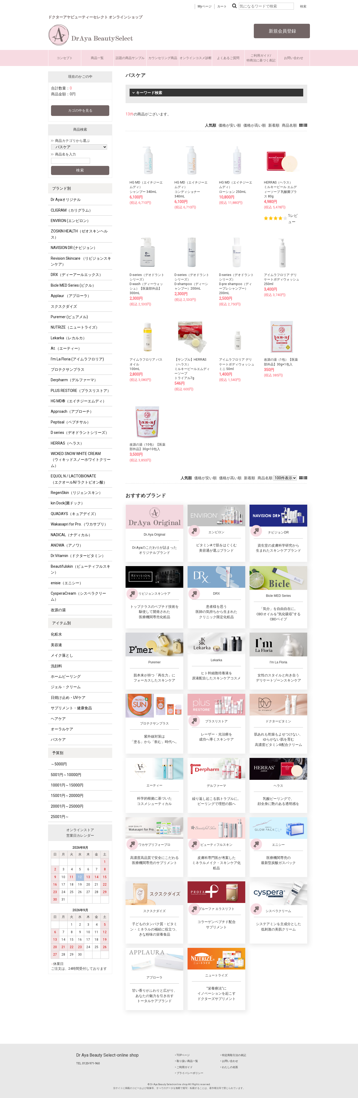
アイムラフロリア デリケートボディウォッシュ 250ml (281, 279)
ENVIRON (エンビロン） (71, 221)
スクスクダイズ (64, 306)
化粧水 (56, 634)
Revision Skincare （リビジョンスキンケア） (81, 261)
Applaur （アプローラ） (71, 296)
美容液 (56, 645)
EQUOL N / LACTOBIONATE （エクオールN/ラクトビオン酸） (79, 479)
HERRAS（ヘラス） (67, 443)
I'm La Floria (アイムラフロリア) (77, 359)
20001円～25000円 (67, 806)
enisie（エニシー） (67, 583)
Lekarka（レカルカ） (69, 338)
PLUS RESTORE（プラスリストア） (81, 390)
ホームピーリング (66, 676)
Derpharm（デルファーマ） (74, 380)
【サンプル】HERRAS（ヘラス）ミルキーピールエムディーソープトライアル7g (192, 369)
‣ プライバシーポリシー (189, 1073)
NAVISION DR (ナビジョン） (74, 248)
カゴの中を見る (80, 110)
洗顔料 (56, 666)
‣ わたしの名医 (229, 1067)
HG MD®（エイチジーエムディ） (78, 401)
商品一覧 (97, 58)
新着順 (273, 125)
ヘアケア (58, 719)
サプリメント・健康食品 (71, 708)
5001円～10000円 (66, 775)
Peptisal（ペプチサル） (71, 422)
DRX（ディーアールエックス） (77, 274)
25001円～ (60, 817)
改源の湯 (58, 610)
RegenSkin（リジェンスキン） (77, 492)
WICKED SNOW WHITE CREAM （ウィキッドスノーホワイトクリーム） (81, 459)
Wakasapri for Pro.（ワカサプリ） (79, 524)
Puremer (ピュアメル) (69, 317)
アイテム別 (61, 623)
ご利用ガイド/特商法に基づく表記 (261, 58)
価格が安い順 (230, 125)
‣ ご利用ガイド (184, 1067)
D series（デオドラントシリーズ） (80, 432)
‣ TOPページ (182, 1055)
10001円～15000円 (67, 785)
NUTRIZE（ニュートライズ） (75, 327)
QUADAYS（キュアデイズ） (74, 514)
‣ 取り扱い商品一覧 (186, 1061)
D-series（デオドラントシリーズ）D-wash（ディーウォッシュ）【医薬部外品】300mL (147, 284)
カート (222, 6)
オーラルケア (62, 729)
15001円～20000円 (67, 795)
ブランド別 (61, 188)
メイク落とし (62, 655)
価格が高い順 (254, 125)
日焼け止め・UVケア (68, 697)
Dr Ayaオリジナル (66, 199)
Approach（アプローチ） (72, 411)
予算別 (57, 753)
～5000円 (59, 764)
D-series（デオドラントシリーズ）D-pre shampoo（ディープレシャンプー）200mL (236, 284)
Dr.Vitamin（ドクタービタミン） (78, 556)
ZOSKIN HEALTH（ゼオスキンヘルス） (79, 234)
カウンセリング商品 (162, 58)
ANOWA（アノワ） (67, 545)
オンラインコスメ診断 (196, 58)
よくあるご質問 (228, 58)
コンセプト (65, 58)
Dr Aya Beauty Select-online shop (107, 1055)
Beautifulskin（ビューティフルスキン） (80, 569)
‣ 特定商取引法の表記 (233, 1055)
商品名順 (289, 125)
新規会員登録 (282, 31)
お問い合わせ (293, 58)
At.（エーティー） (66, 348)
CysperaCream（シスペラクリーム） (78, 596)
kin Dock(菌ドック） (68, 503)
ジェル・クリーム (66, 687)
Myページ (205, 6)
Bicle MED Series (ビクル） (73, 285)
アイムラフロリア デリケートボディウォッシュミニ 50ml (236, 364)
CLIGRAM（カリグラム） (72, 210)
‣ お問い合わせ (229, 1061)
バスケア (58, 739)
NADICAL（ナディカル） (71, 535)
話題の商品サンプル (130, 58)
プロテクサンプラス (67, 369)
